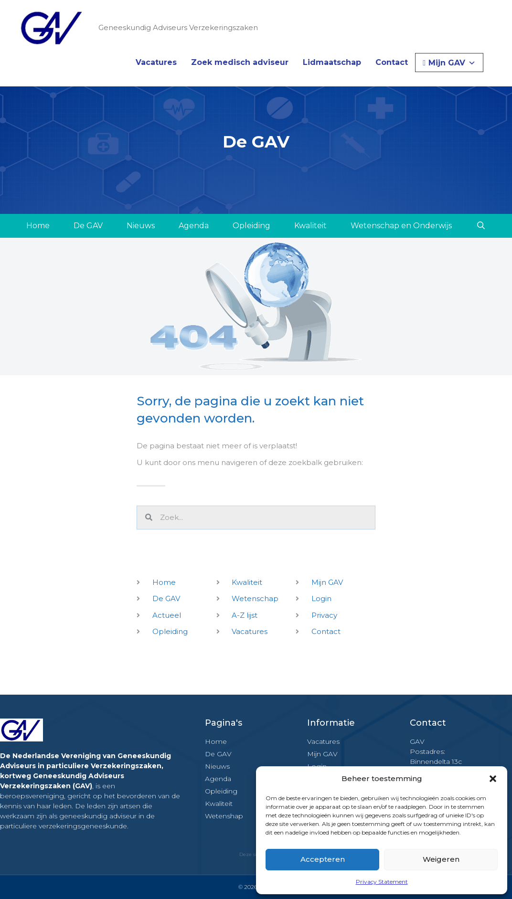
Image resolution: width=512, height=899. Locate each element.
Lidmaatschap (332, 62)
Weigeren (441, 859)
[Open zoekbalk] (481, 226)
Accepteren (322, 859)
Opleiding (251, 225)
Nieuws (141, 225)
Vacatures (156, 62)
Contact (391, 62)
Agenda (194, 225)
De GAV (88, 225)
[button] (493, 778)
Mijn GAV (452, 62)
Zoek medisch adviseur (239, 62)
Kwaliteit (310, 225)
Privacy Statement (382, 881)
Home (38, 225)
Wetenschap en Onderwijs (401, 225)
